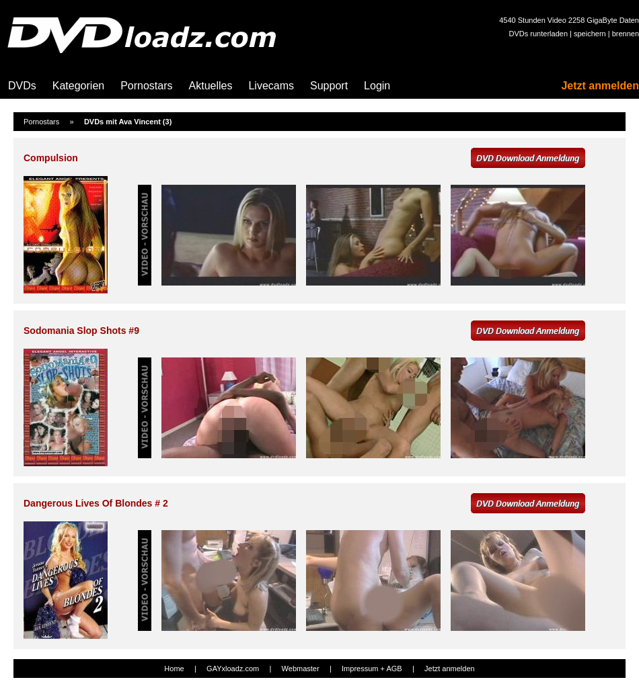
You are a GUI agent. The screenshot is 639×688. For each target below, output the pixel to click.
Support (329, 85)
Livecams (271, 85)
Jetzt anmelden (600, 85)
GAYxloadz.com (232, 668)
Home (174, 668)
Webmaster (301, 668)
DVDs (22, 85)
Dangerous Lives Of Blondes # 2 (96, 503)
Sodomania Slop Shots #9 (81, 330)
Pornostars (146, 85)
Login (377, 85)
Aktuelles (211, 85)
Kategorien (78, 85)
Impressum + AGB (372, 668)
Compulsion (51, 158)
